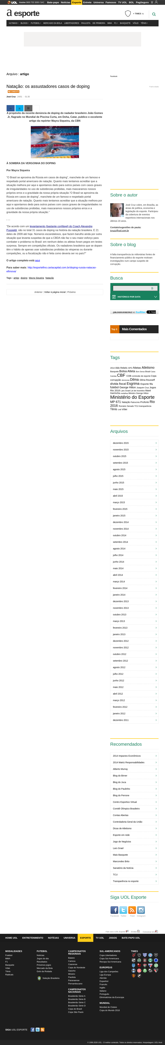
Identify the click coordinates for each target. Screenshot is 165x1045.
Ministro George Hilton (139, 393)
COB (128, 376)
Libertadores (71, 23)
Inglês (102, 987)
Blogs (25, 23)
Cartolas (113, 376)
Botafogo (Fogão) (156, 955)
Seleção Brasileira (51, 978)
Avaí (144, 955)
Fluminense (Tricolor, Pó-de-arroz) (144, 965)
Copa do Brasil (75, 1009)
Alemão (103, 978)
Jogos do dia (43, 958)
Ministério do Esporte (132, 397)
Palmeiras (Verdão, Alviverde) (144, 970)
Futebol (36, 23)
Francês (103, 984)
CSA (133, 965)
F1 (116, 23)
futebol (114, 387)
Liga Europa (105, 975)
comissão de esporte (141, 376)
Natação (49, 278)
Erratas (134, 932)
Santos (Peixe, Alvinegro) (150, 970)
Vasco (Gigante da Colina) (139, 975)
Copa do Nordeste (76, 967)
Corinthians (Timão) (144, 960)
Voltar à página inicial (54, 292)
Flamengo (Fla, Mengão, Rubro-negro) (139, 965)
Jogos (113, 938)
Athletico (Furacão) (133, 955)
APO (130, 368)
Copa (153, 376)
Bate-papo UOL (131, 938)
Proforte (144, 402)
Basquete (125, 23)
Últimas (13, 23)
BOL (131, 2)
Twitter (123, 911)
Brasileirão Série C (77, 1002)
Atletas (137, 367)
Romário (122, 406)
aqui (37, 260)
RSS (42, 1030)
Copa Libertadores (108, 955)
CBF (121, 375)
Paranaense (73, 980)
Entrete (87, 2)
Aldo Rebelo (121, 368)
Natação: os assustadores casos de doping (48, 86)
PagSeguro (142, 2)
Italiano (103, 991)
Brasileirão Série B (77, 999)
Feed (132, 911)
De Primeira (99, 23)
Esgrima (133, 384)
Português (104, 994)
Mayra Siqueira (36, 278)
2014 (112, 368)
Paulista (85, 23)
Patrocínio (135, 402)
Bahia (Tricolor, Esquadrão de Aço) (150, 955)
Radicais (9, 974)
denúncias (126, 380)
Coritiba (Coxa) (150, 960)
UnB (119, 410)
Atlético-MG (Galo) (139, 955)
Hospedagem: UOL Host (152, 1042)
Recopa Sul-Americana (110, 962)
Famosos (111, 2)
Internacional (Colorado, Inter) (139, 970)
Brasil (147, 371)
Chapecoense (139, 960)
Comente (14, 92)
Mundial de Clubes (108, 1007)
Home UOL (11, 938)
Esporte (76, 2)
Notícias (65, 2)
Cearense (72, 964)
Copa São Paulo (75, 1012)
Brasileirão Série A (76, 996)
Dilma (134, 379)
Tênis (144, 23)
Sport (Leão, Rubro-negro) (133, 975)
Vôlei (135, 23)
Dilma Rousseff (147, 380)
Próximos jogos (44, 965)
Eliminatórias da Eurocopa (112, 997)
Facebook (113, 76)
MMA (109, 23)
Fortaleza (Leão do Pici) (150, 965)
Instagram (141, 911)
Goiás (156, 965)
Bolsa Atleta (127, 371)
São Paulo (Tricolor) (156, 970)
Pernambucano (75, 983)
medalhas (124, 393)
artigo (16, 278)
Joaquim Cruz (142, 388)
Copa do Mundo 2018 (110, 1010)
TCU (136, 406)
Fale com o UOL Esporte (115, 932)
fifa (151, 384)
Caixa (153, 372)
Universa (98, 2)
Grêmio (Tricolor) (133, 970)
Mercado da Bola (52, 23)
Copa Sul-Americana (109, 958)
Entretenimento (32, 938)
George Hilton (127, 387)
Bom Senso (140, 372)
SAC (42, 2)
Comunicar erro (149, 932)
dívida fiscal (118, 383)
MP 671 (115, 402)
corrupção (115, 379)
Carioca (71, 961)
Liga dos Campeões (109, 971)
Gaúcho (72, 971)
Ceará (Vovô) (133, 960)
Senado (130, 406)
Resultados (42, 962)
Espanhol (104, 981)
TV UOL (122, 2)
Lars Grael (125, 391)
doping (24, 278)
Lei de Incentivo (138, 391)
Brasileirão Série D (77, 1005)
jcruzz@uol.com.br (119, 230)
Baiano (71, 958)
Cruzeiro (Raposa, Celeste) (156, 960)
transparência (145, 406)
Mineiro (71, 974)
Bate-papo (53, 2)
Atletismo (148, 367)
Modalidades (13, 951)
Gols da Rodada (44, 971)
